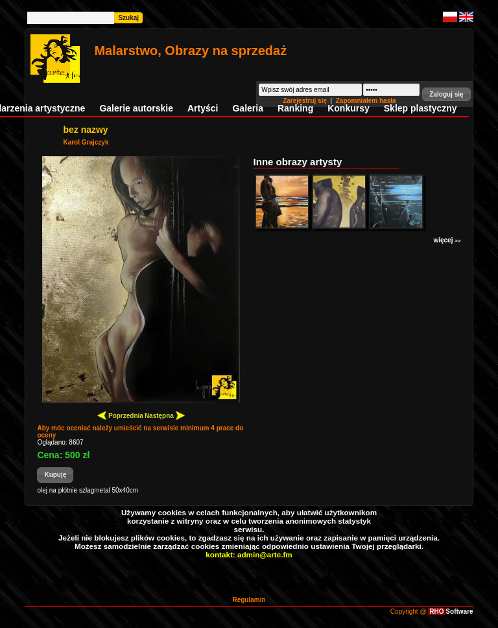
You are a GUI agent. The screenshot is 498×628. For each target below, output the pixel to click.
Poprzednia (120, 415)
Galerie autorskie (136, 108)
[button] (446, 94)
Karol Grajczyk (85, 142)
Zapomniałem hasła (366, 100)
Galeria (247, 108)
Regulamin (248, 599)
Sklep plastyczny (420, 108)
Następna (165, 415)
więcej (446, 240)
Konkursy (348, 108)
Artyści (202, 108)
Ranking (295, 108)
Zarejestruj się (306, 100)
